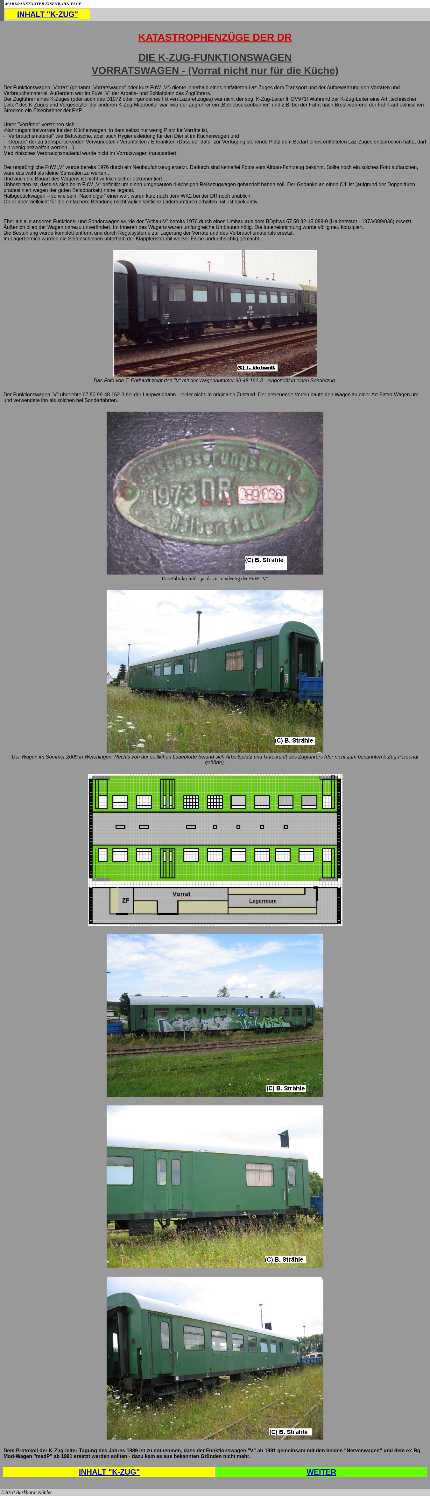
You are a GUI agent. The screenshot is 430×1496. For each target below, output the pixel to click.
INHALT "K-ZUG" (47, 14)
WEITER (321, 1472)
